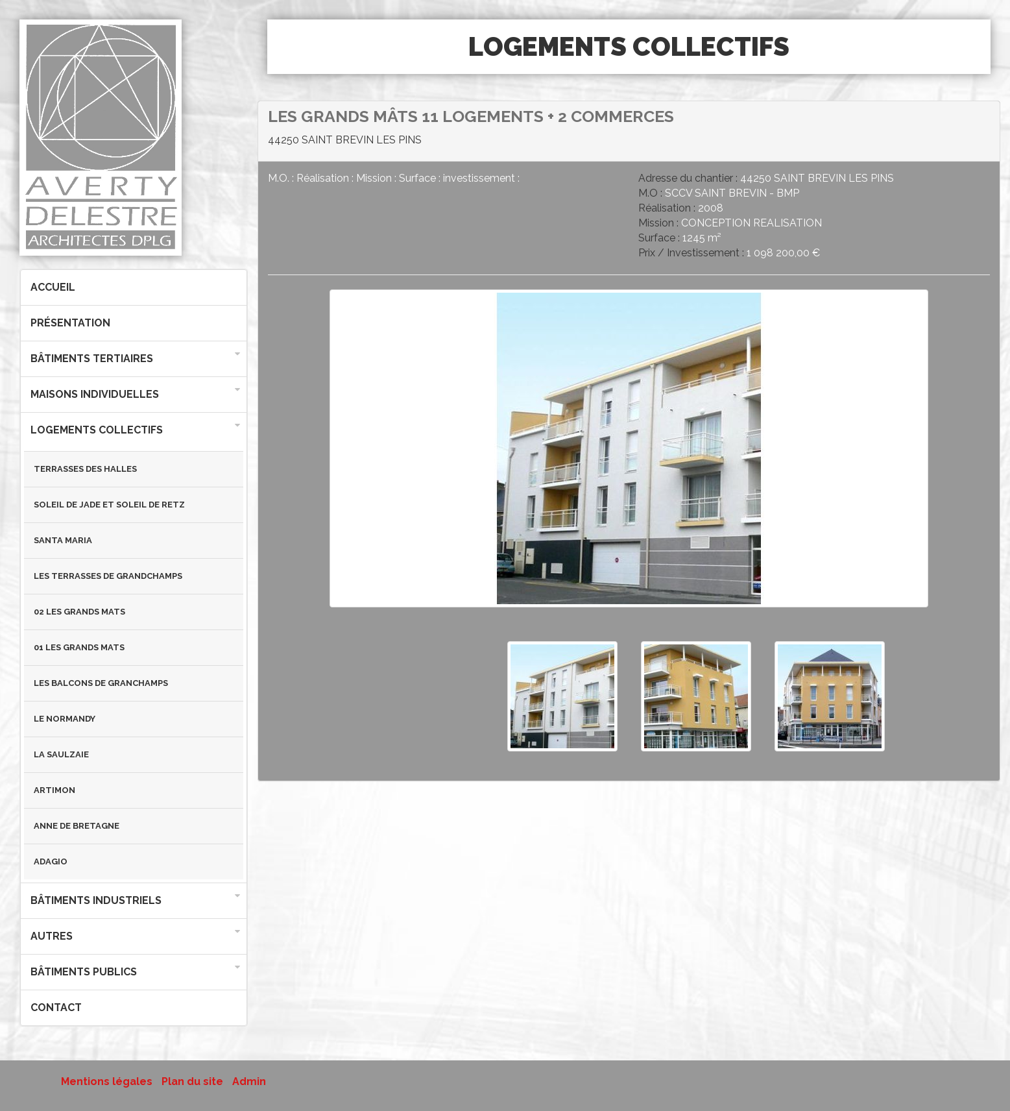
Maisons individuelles (94, 394)
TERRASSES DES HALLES (85, 469)
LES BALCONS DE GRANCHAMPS (101, 683)
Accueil (52, 287)
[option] (629, 455)
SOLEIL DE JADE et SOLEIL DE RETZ (109, 504)
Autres (51, 936)
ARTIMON (54, 790)
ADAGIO (50, 861)
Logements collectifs (96, 430)
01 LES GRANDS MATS (79, 647)
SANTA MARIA (63, 540)
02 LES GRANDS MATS (79, 612)
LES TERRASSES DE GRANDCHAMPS (108, 576)
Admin (249, 1081)
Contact (56, 1007)
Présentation (70, 323)
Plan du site (192, 1081)
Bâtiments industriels (96, 900)
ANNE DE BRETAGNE (76, 826)
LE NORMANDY (64, 719)
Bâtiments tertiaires (91, 358)
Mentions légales (106, 1081)
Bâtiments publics (83, 972)
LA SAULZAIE (61, 754)
